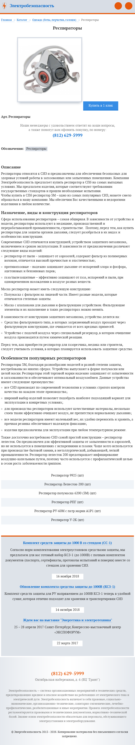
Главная (6, 20)
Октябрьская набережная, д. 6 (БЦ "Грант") (67, 680)
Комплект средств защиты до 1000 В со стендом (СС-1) (67, 543)
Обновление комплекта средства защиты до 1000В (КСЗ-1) (67, 587)
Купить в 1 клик (101, 105)
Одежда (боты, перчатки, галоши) (54, 20)
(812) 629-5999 (118, 6)
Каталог (22, 20)
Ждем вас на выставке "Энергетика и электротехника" (67, 620)
